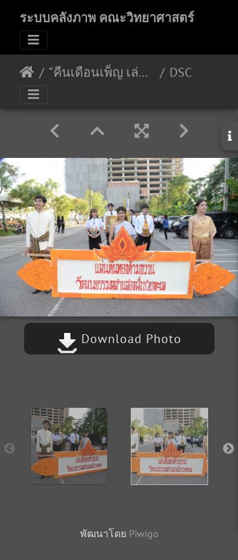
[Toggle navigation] (34, 39)
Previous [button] (9, 449)
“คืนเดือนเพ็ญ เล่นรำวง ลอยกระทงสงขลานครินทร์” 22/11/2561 (102, 72)
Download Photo (119, 338)
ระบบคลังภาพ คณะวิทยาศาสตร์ (107, 18)
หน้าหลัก (27, 72)
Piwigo (144, 533)
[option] (69, 446)
